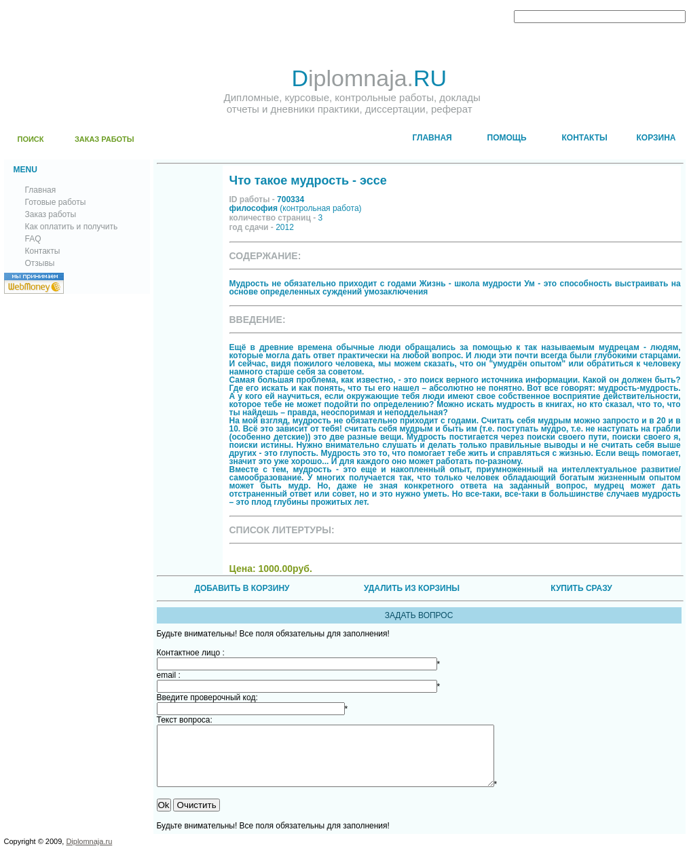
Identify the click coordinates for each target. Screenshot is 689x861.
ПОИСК (31, 139)
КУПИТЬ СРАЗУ (581, 588)
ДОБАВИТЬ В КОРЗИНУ (241, 588)
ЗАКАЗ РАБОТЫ (104, 139)
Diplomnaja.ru (89, 853)
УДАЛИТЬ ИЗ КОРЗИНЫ (412, 588)
